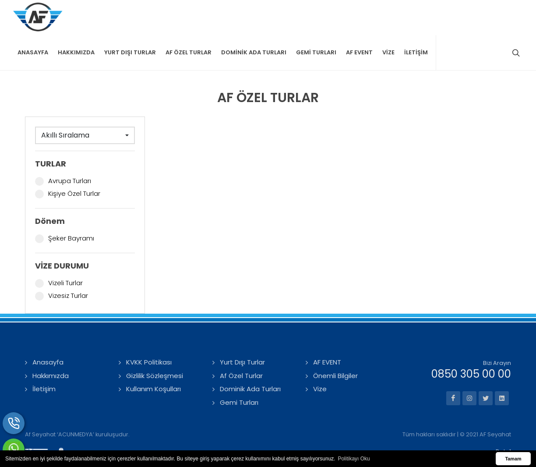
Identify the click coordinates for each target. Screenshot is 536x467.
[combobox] (85, 101)
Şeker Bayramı (64, 204)
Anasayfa (47, 327)
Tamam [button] (513, 458)
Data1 (503, 417)
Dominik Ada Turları (250, 354)
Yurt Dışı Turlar (242, 327)
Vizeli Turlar (59, 248)
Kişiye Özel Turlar (67, 159)
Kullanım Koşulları (153, 354)
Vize (320, 354)
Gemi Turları (239, 367)
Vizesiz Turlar (61, 261)
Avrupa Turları (63, 146)
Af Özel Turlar (241, 341)
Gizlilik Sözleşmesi (154, 341)
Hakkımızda (50, 341)
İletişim (44, 354)
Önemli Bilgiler (335, 341)
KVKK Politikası (149, 327)
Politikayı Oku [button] (354, 459)
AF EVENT (327, 327)
